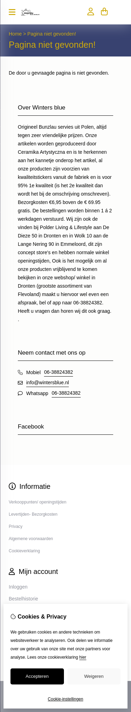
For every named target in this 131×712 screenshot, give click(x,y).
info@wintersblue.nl (47, 382)
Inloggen (18, 587)
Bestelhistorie (23, 598)
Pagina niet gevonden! (51, 34)
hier (82, 657)
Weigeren (93, 676)
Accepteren (37, 676)
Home (15, 34)
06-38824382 (58, 372)
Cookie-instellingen (65, 699)
